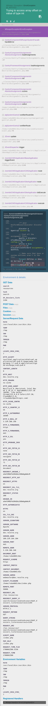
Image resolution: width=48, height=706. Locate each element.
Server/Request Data (13, 318)
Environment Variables (14, 659)
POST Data (8, 304)
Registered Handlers (13, 698)
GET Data (7, 282)
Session (7, 315)
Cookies (7, 311)
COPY (39, 16)
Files (5, 308)
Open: (23, 216)
